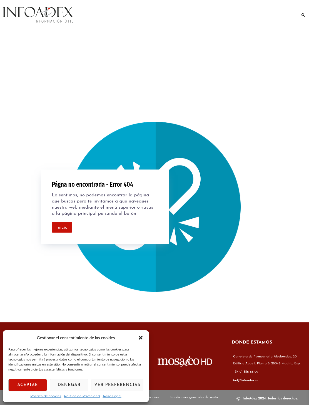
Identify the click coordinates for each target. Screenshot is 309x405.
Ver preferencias (117, 385)
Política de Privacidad (82, 396)
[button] (140, 337)
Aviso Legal (112, 396)
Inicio (62, 227)
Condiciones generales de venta (194, 397)
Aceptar (27, 385)
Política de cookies (45, 396)
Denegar (69, 385)
